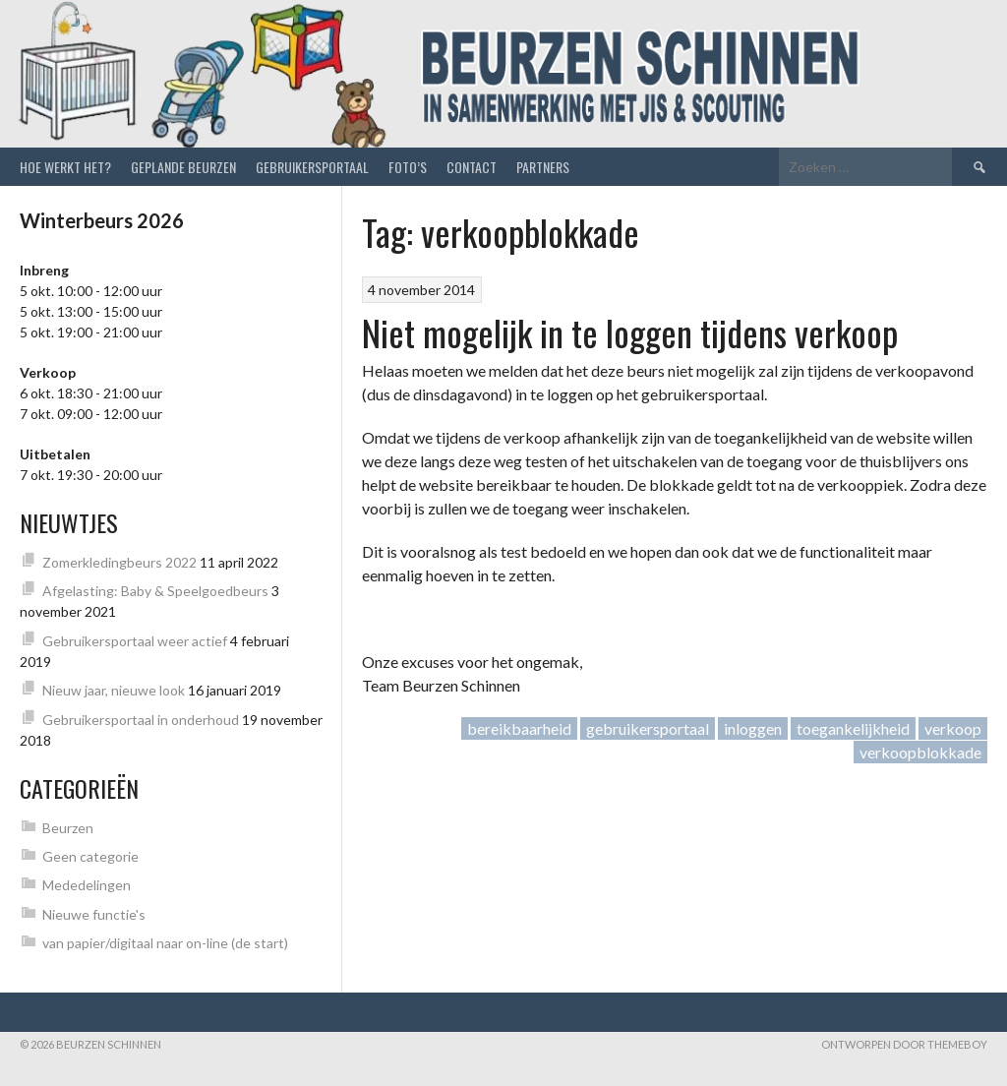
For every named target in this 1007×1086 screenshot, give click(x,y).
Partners (542, 166)
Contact (471, 166)
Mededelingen (86, 884)
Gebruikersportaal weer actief (134, 641)
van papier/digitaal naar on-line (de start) (165, 943)
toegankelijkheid (853, 728)
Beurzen (67, 827)
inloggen (753, 728)
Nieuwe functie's (94, 914)
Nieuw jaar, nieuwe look (113, 690)
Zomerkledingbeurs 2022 (119, 562)
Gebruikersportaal (312, 166)
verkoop (952, 728)
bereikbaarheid (519, 728)
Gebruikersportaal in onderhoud (140, 719)
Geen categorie (90, 856)
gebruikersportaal (647, 728)
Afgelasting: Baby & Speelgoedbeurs (155, 590)
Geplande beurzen (183, 166)
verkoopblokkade (920, 752)
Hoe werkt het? (65, 166)
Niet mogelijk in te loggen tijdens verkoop (630, 332)
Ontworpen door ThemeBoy (904, 1044)
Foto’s (407, 166)
